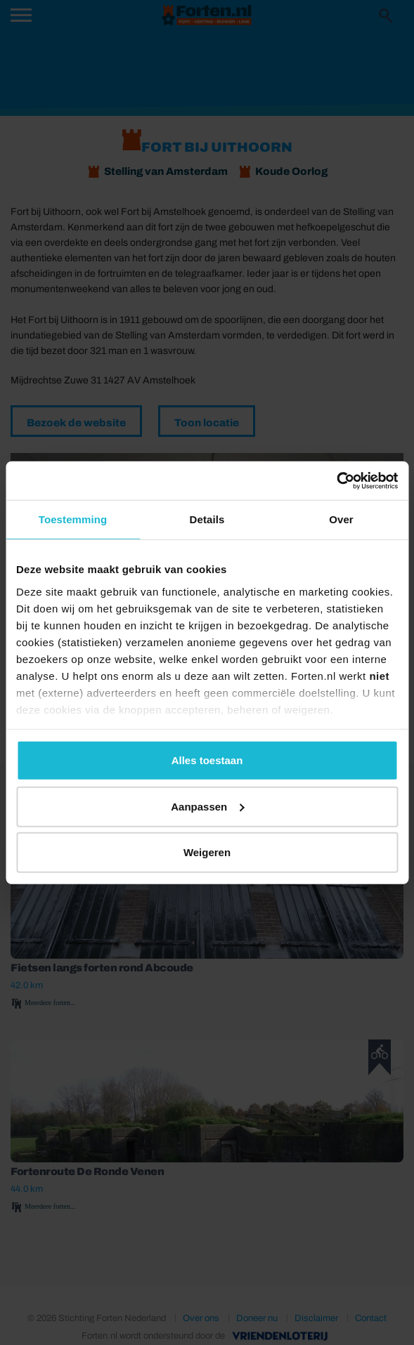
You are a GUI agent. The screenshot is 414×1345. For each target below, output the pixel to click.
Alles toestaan (207, 760)
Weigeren (207, 852)
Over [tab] (341, 519)
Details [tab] (207, 519)
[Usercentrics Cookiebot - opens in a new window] (336, 480)
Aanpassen (207, 806)
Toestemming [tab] (73, 519)
